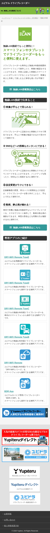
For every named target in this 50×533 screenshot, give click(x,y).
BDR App (9, 391)
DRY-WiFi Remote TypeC (16, 308)
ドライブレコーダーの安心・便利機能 (25, 18)
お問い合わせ (9, 520)
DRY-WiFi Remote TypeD (16, 283)
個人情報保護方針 (11, 526)
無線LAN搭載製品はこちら (25, 89)
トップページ (6, 18)
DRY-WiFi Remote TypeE (16, 257)
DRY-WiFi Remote (13, 363)
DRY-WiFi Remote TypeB (16, 337)
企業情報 (7, 514)
